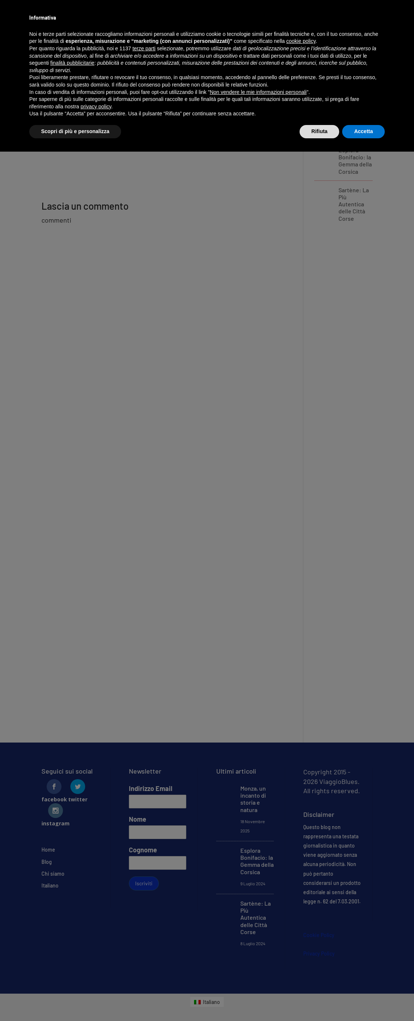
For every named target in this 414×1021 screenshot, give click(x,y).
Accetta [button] (363, 131)
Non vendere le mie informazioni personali (258, 92)
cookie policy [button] (300, 41)
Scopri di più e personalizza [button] (75, 131)
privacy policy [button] (96, 106)
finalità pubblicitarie (72, 63)
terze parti (144, 48)
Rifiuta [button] (319, 131)
